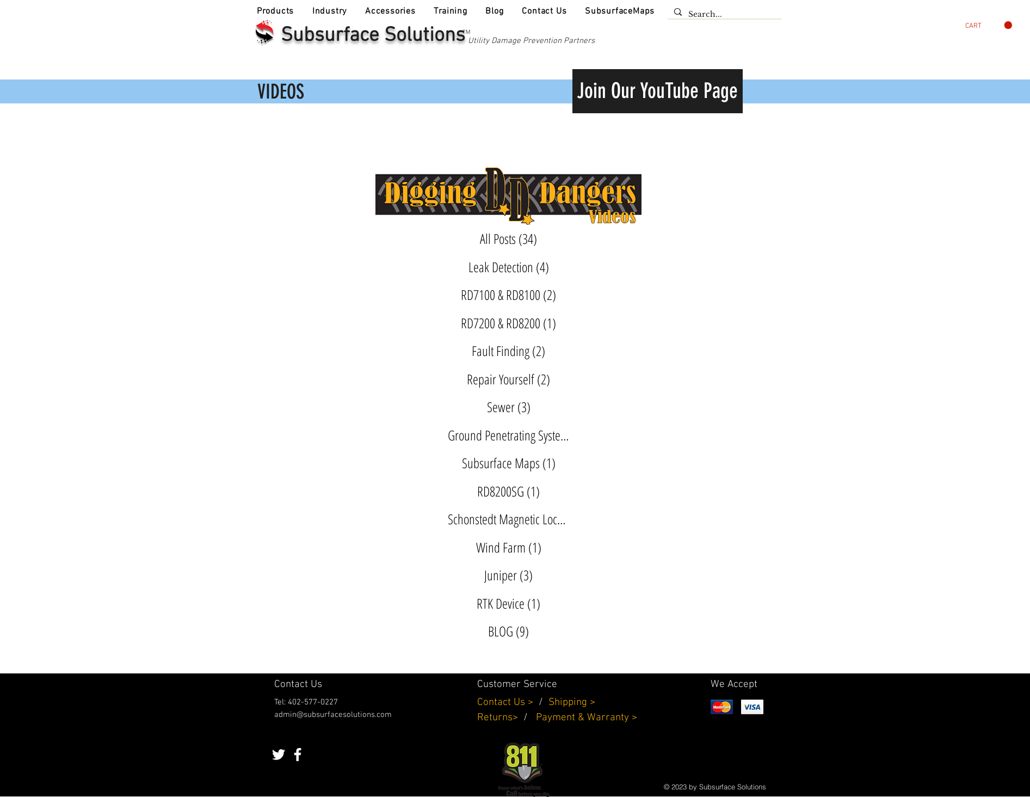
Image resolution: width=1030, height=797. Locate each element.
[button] (275, 11)
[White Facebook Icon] (297, 754)
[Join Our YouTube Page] (657, 91)
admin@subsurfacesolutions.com (333, 715)
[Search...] (723, 14)
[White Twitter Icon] (278, 754)
